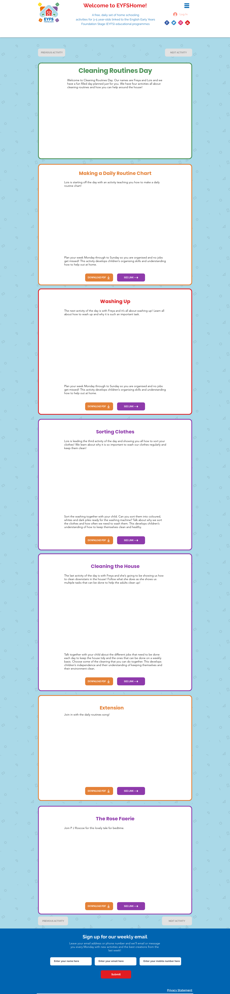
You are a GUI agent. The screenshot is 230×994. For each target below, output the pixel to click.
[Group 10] (167, 22)
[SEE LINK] (131, 277)
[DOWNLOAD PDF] (99, 277)
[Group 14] (173, 22)
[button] (186, 5)
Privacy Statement (179, 990)
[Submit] (116, 974)
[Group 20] (180, 22)
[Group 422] (187, 22)
